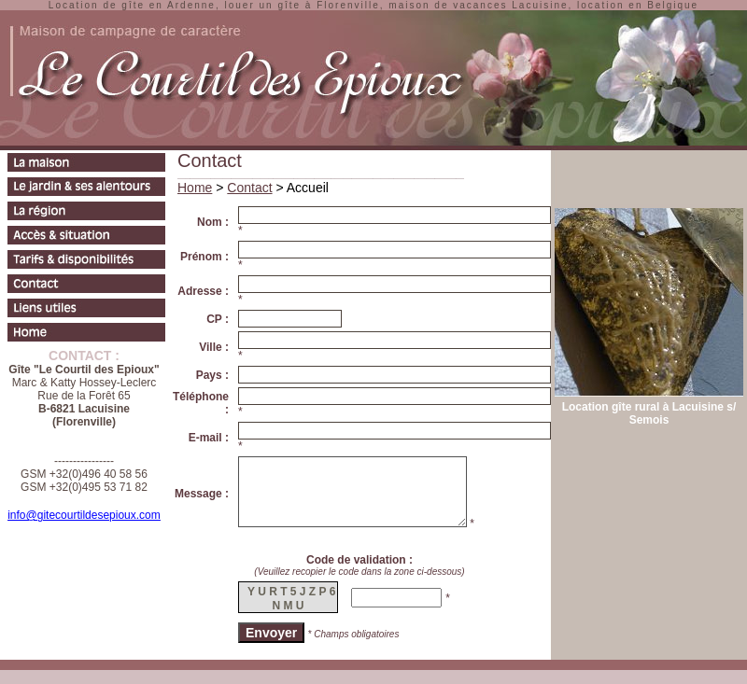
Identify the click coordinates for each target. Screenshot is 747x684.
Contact (249, 187)
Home (194, 187)
